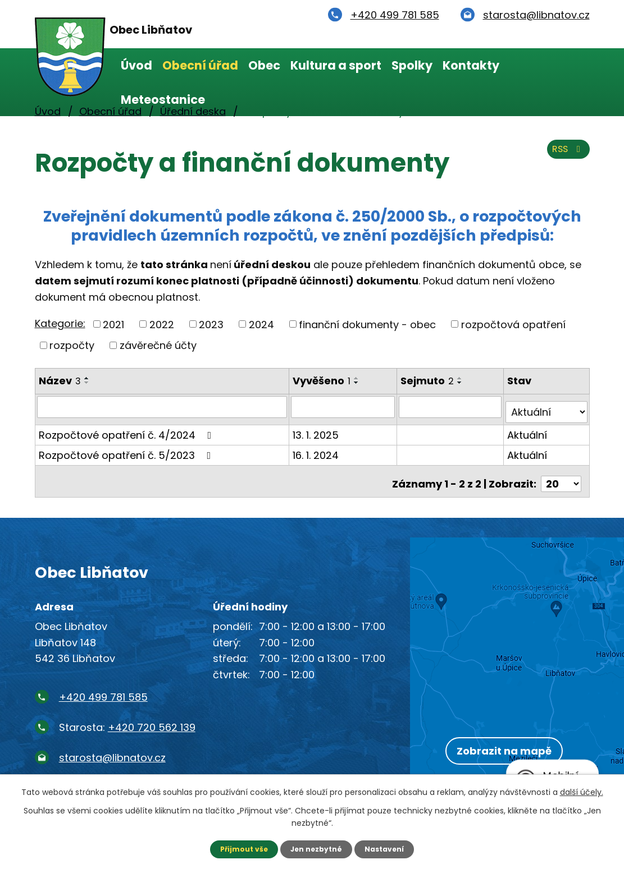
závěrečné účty (158, 345)
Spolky (411, 65)
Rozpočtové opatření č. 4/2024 (127, 429)
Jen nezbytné (316, 848)
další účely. (581, 790)
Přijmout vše (238, 848)
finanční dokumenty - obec (367, 324)
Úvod (136, 65)
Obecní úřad (200, 65)
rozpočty (71, 345)
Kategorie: (60, 323)
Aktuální (528, 429)
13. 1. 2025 (317, 429)
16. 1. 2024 (317, 450)
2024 (261, 324)
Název (60, 381)
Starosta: (127, 716)
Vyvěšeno (323, 381)
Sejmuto (429, 381)
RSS (565, 156)
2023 (211, 324)
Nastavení (390, 848)
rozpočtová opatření (513, 324)
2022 (161, 324)
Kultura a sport (335, 65)
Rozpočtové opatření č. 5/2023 (127, 450)
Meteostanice (163, 99)
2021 (113, 324)
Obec (264, 65)
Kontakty (471, 65)
